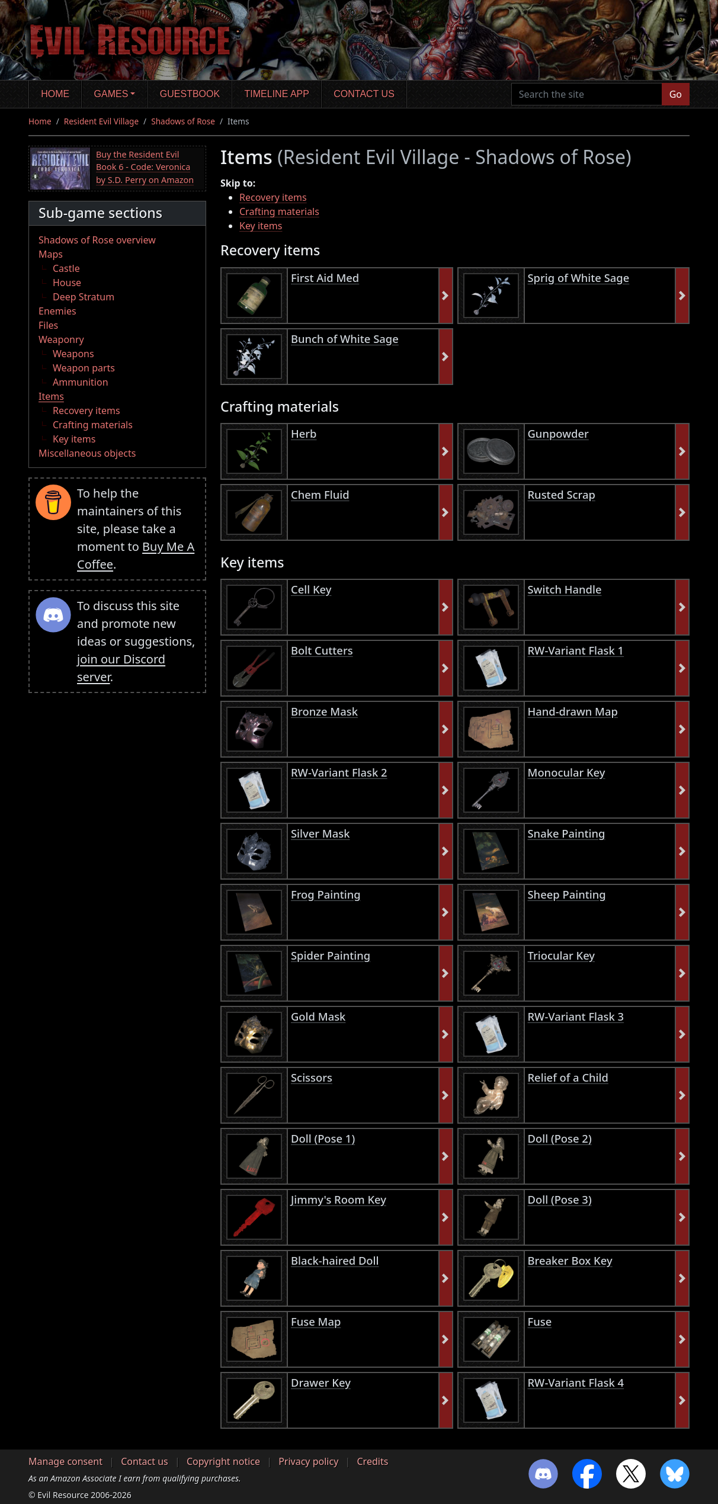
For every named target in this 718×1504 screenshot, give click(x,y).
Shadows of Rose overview (97, 239)
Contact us (364, 94)
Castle (66, 268)
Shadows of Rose (183, 121)
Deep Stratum (83, 296)
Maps (51, 254)
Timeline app (277, 94)
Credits (372, 1461)
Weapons (73, 353)
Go (675, 94)
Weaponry (61, 339)
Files (48, 325)
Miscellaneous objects (87, 453)
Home (55, 94)
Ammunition (80, 382)
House (67, 282)
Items (51, 396)
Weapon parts (84, 367)
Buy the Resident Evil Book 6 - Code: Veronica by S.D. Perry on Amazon (145, 167)
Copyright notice (223, 1461)
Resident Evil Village (101, 121)
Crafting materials (93, 424)
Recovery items (86, 410)
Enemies (57, 311)
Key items (74, 438)
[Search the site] (586, 94)
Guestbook (190, 94)
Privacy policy (308, 1461)
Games (111, 94)
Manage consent (65, 1461)
